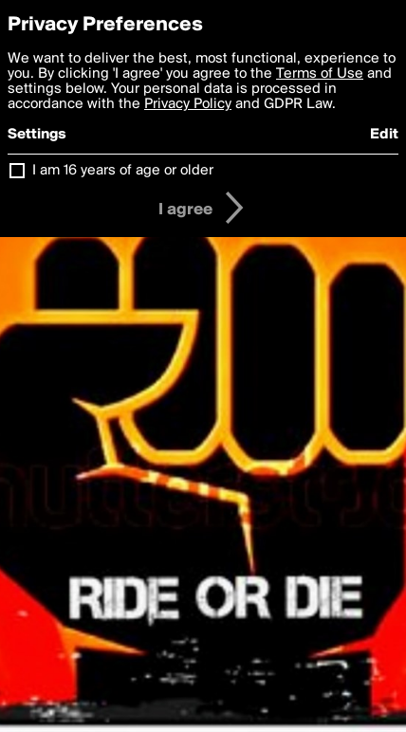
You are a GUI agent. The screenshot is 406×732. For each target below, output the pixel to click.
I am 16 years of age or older (122, 170)
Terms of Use (319, 74)
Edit (384, 134)
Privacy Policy (187, 104)
